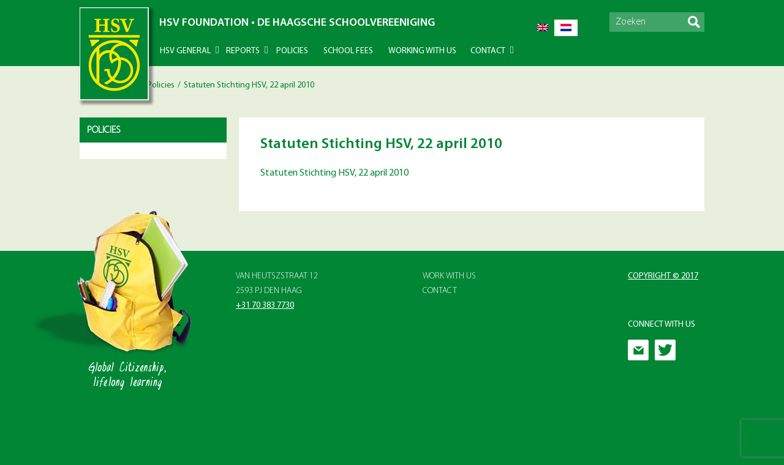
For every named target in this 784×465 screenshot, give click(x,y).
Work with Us (449, 276)
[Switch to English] (542, 28)
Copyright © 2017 (663, 276)
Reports (243, 51)
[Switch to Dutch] (566, 28)
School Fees (348, 51)
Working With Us (422, 51)
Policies (292, 51)
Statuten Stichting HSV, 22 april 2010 (334, 173)
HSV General (185, 51)
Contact (487, 51)
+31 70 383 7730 (265, 305)
